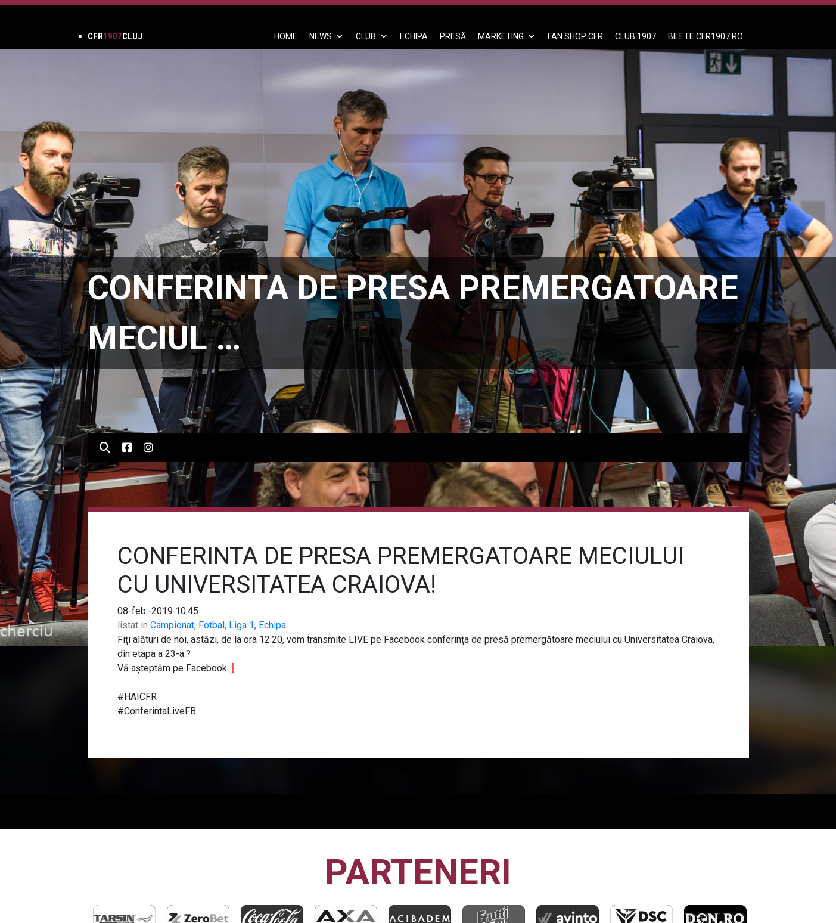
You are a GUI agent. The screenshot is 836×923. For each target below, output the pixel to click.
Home (285, 36)
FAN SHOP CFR (575, 36)
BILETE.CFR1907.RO (705, 36)
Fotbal (211, 625)
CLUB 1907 (635, 36)
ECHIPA (414, 36)
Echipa (272, 625)
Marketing (507, 36)
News (326, 36)
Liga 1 (241, 625)
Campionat (172, 625)
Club (372, 36)
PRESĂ (453, 36)
